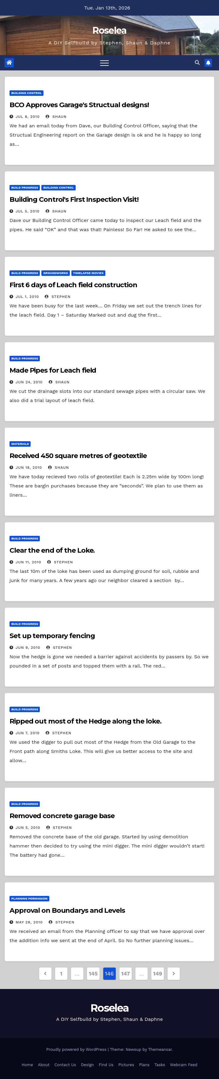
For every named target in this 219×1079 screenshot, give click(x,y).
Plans (144, 1064)
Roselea (109, 30)
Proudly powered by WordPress (77, 1049)
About (44, 1064)
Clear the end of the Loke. (52, 550)
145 (93, 973)
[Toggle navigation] (104, 63)
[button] (197, 63)
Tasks (159, 1064)
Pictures (126, 1064)
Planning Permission (29, 898)
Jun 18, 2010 (29, 467)
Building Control (26, 93)
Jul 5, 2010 (28, 211)
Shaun (56, 117)
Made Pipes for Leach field (52, 370)
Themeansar (160, 1049)
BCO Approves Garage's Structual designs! (79, 105)
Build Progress (24, 187)
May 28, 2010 (29, 922)
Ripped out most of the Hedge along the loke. (85, 721)
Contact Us (65, 1064)
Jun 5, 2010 (28, 827)
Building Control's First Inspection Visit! (73, 199)
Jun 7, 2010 (28, 733)
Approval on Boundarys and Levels (67, 910)
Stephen (57, 297)
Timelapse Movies (88, 273)
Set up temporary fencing (52, 636)
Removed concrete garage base (62, 816)
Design (87, 1064)
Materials (20, 444)
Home (27, 1064)
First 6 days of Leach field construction (73, 285)
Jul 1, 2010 (27, 297)
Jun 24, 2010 (29, 382)
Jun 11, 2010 (28, 562)
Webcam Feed (184, 1064)
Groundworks (55, 273)
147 (125, 973)
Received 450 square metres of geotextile (78, 456)
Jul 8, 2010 (28, 117)
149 (157, 973)
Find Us (106, 1064)
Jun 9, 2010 (28, 647)
